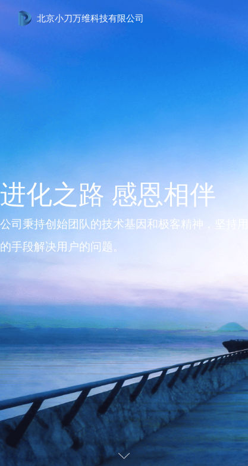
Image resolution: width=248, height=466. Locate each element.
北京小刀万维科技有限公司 (90, 18)
